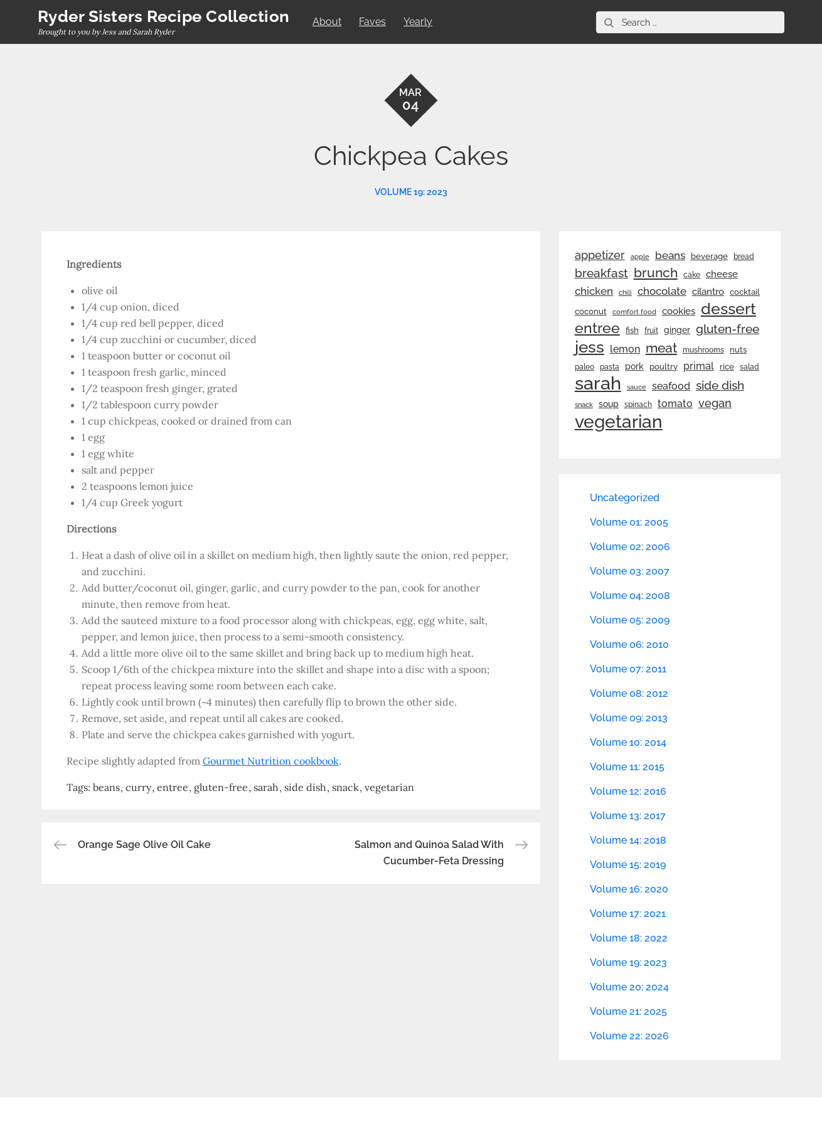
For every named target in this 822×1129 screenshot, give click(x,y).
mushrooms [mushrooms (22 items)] (703, 350)
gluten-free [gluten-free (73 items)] (727, 329)
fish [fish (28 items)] (632, 330)
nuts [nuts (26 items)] (738, 349)
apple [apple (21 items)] (640, 256)
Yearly (417, 22)
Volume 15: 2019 (628, 865)
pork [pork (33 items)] (634, 366)
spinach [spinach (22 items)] (638, 404)
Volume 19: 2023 (411, 192)
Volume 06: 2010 (629, 644)
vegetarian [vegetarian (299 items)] (619, 421)
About (326, 22)
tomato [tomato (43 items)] (675, 404)
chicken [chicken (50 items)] (594, 291)
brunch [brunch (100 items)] (656, 272)
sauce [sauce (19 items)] (636, 387)
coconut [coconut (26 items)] (591, 311)
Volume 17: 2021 (628, 914)
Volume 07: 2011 (628, 669)
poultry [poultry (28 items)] (663, 366)
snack (345, 787)
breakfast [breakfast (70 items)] (601, 273)
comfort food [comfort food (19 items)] (634, 311)
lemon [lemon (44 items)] (625, 349)
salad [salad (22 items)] (749, 367)
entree (172, 787)
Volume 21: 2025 (628, 1011)
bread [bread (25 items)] (744, 256)
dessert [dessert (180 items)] (728, 308)
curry (138, 787)
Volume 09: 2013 (629, 718)
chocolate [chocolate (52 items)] (662, 291)
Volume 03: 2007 (630, 571)
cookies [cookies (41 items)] (678, 311)
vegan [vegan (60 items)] (715, 403)
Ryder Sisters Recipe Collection (163, 16)
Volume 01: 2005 (629, 522)
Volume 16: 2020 (629, 889)
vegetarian (389, 787)
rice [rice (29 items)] (727, 366)
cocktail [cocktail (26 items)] (745, 292)
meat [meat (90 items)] (661, 348)
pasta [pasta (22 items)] (609, 367)
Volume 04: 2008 (630, 596)
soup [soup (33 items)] (609, 404)
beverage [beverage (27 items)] (709, 256)
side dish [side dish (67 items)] (720, 385)
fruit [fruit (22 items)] (651, 330)
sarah (266, 787)
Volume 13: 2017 (628, 816)
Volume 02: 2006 (630, 547)
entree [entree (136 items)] (597, 328)
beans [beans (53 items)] (670, 255)
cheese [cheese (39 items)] (722, 274)
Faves (372, 22)
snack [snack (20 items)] (584, 405)
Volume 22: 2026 (629, 1036)
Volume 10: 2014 (628, 742)
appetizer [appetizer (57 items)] (600, 255)
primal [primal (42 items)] (698, 366)
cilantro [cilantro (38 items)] (708, 291)
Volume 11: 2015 (627, 767)
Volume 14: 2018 (628, 840)
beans (106, 787)
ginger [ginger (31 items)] (677, 330)
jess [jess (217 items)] (589, 347)
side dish (305, 787)
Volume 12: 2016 (628, 791)
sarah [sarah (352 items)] (598, 383)
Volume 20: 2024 (629, 987)
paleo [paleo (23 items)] (584, 367)
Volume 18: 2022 (629, 938)
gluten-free (221, 787)
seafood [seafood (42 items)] (671, 386)
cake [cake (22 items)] (691, 274)
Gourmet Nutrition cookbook (271, 761)
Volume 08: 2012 (629, 693)
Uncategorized (624, 498)
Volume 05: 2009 (630, 620)
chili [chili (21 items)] (625, 292)
